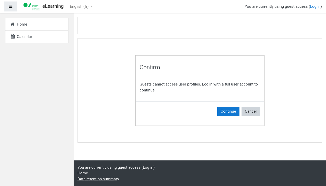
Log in (315, 6)
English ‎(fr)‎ (80, 6)
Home (82, 173)
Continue (228, 111)
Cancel (251, 111)
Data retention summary (98, 179)
